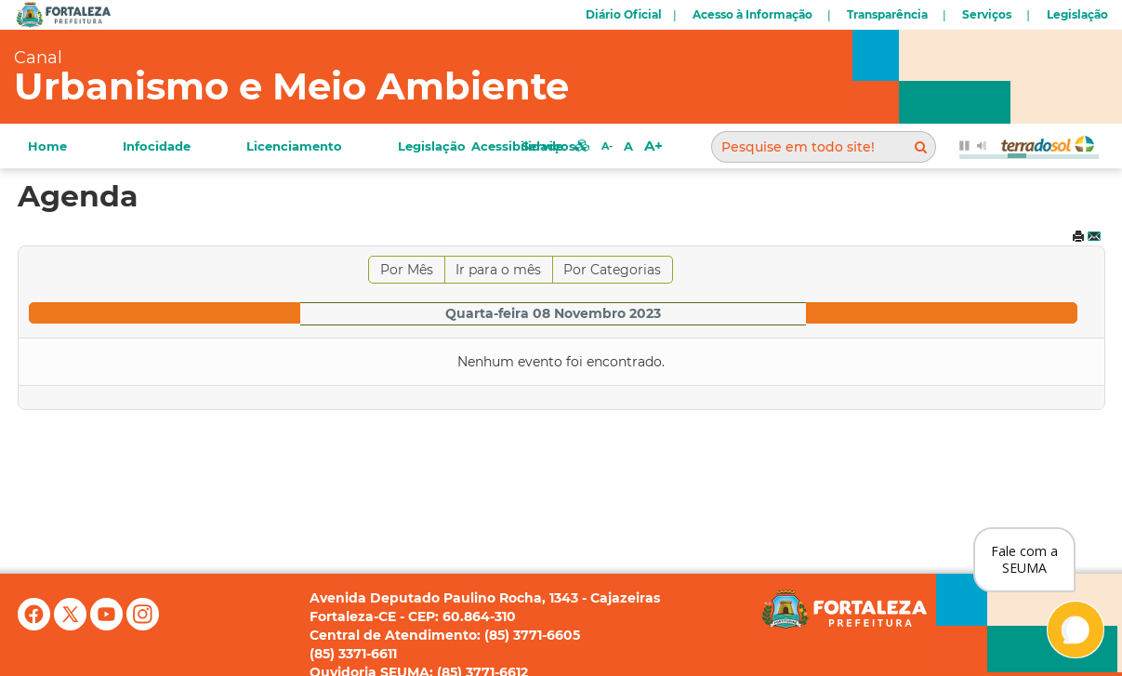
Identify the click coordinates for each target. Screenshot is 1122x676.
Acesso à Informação (752, 14)
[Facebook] (36, 625)
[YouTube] (108, 625)
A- (607, 145)
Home (47, 146)
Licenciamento (294, 146)
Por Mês (406, 269)
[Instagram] (142, 625)
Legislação (1077, 14)
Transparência (887, 14)
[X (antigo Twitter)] (72, 625)
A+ (653, 145)
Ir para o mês (498, 269)
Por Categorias (612, 269)
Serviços (986, 14)
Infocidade (157, 146)
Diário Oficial (624, 14)
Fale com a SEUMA (1024, 559)
